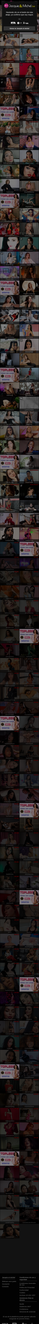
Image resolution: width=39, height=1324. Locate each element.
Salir (19, 18)
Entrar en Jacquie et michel (19, 28)
